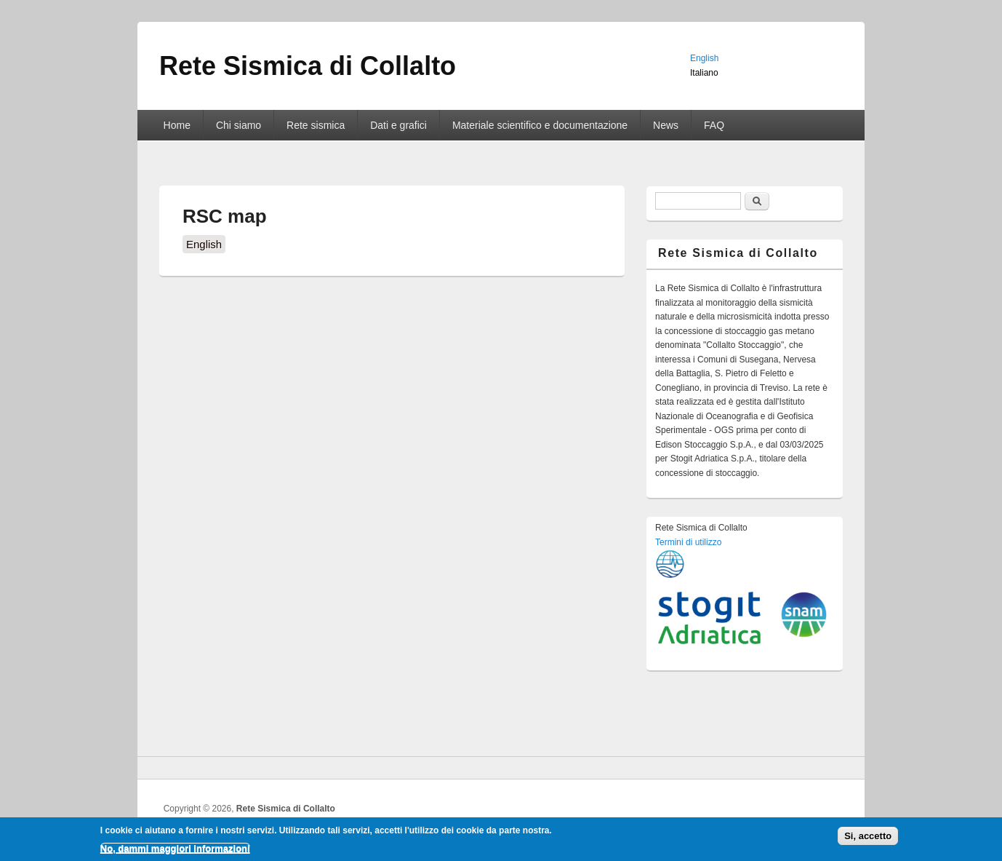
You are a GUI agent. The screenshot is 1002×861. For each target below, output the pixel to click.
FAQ (714, 125)
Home (177, 125)
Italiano (704, 73)
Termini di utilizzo (688, 542)
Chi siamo (238, 125)
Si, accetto (867, 838)
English (204, 244)
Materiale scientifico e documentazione (540, 125)
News (665, 125)
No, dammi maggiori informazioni (175, 850)
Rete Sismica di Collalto (285, 809)
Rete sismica (315, 125)
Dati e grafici (398, 125)
